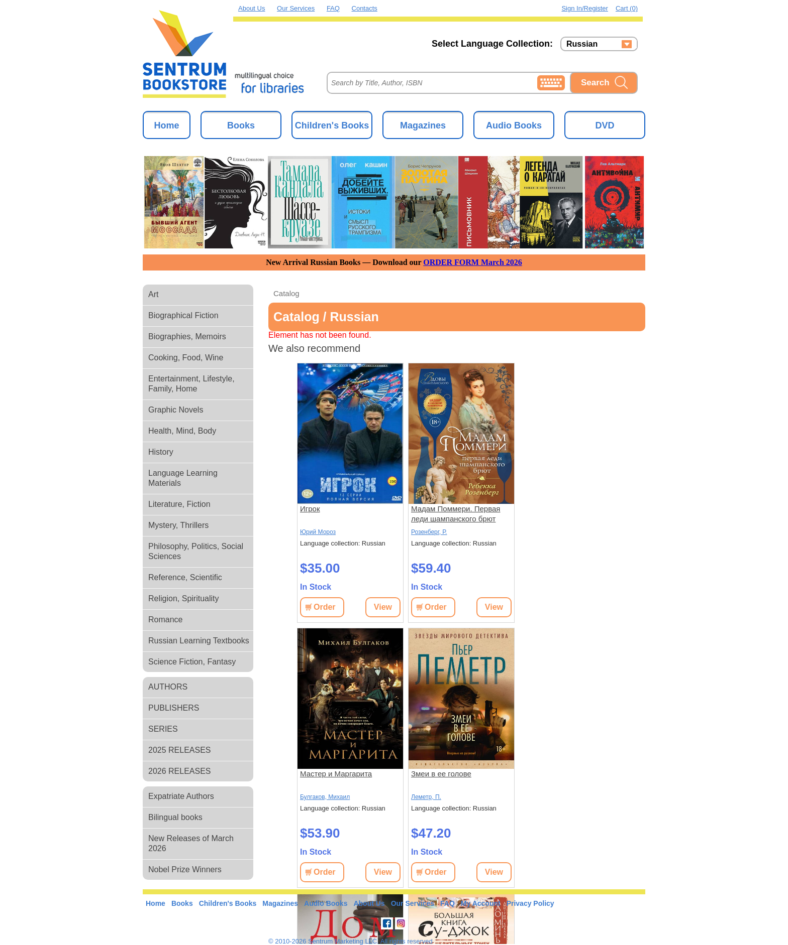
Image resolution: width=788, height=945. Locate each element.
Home (166, 125)
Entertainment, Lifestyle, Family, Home (191, 383)
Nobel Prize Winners (185, 869)
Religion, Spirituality (183, 598)
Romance (165, 619)
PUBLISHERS (173, 708)
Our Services (296, 8)
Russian (582, 44)
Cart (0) (627, 8)
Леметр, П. (426, 796)
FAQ (333, 8)
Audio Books (514, 125)
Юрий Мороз (318, 531)
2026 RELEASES (179, 771)
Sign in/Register (584, 8)
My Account (481, 903)
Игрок (310, 508)
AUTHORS (167, 687)
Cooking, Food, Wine (185, 357)
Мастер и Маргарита (336, 773)
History (160, 452)
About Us (251, 8)
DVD (604, 125)
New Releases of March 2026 (191, 843)
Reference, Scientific (185, 577)
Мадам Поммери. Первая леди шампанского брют (455, 513)
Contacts (364, 8)
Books (241, 125)
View (383, 607)
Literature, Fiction (179, 504)
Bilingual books (175, 817)
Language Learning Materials (183, 478)
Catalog (286, 293)
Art (153, 294)
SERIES (163, 729)
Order (325, 607)
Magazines (423, 125)
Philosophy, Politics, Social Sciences (195, 551)
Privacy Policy (530, 903)
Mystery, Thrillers (178, 525)
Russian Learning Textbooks (198, 640)
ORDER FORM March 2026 (472, 262)
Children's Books (332, 125)
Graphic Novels (175, 410)
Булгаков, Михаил (325, 796)
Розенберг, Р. (429, 531)
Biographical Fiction (183, 315)
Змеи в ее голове (441, 773)
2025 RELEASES (179, 750)
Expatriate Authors (181, 796)
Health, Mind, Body (182, 431)
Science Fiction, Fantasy (192, 661)
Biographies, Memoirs (187, 336)
